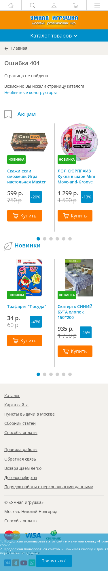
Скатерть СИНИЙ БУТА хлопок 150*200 (75, 312)
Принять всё (54, 561)
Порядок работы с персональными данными (48, 486)
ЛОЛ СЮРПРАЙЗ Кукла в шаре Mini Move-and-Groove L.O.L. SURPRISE (76, 176)
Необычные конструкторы (30, 92)
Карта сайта (16, 404)
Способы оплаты (20, 432)
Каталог (12, 395)
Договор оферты (20, 477)
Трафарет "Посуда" (26, 306)
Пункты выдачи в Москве (29, 414)
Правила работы (20, 449)
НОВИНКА (16, 159)
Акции (26, 114)
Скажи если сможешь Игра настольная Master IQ (26, 176)
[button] (38, 239)
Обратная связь (20, 459)
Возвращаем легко (22, 468)
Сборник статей (20, 423)
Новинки (27, 245)
